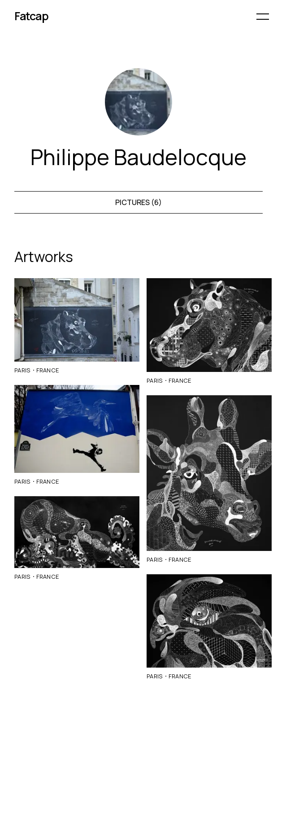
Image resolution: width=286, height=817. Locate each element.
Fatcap (31, 16)
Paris (22, 370)
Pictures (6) (138, 202)
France (47, 370)
